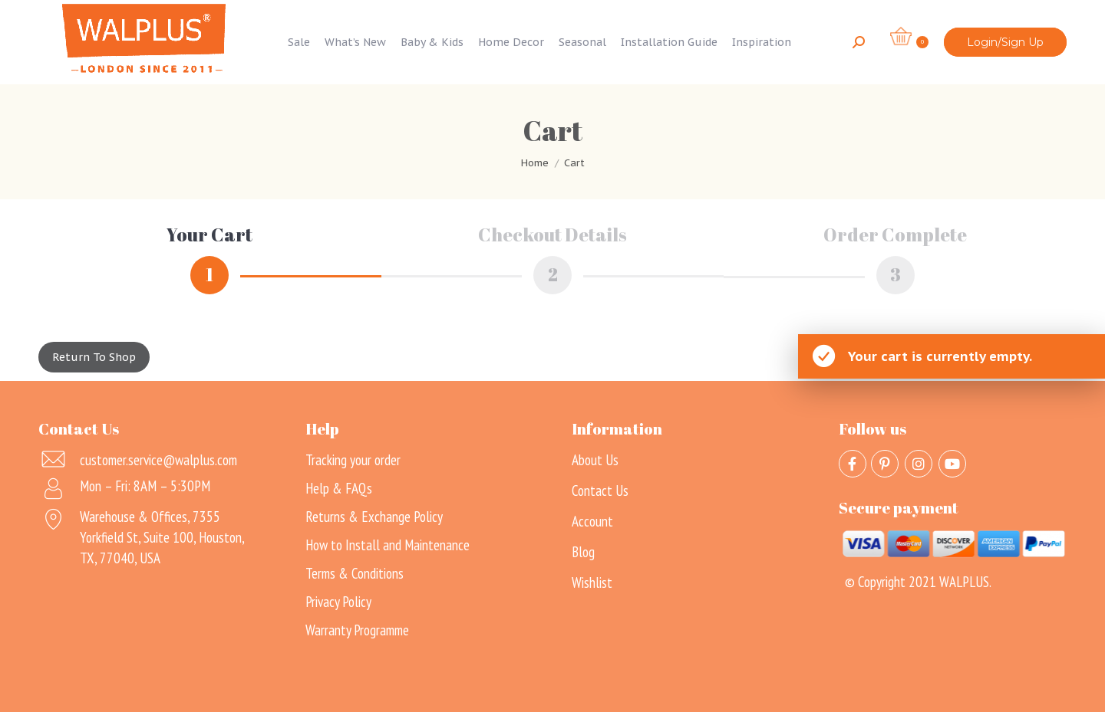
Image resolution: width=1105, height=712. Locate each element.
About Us (595, 458)
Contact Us (600, 489)
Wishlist (592, 581)
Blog (583, 550)
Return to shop (94, 356)
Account (592, 519)
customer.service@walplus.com (158, 458)
